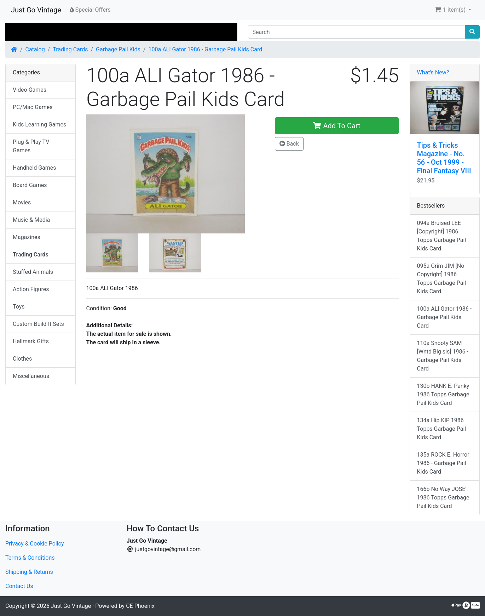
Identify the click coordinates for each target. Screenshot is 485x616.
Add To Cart (336, 125)
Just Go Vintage (36, 10)
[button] (453, 10)
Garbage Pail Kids (118, 49)
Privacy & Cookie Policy (34, 543)
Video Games (29, 89)
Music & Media (31, 219)
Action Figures (31, 289)
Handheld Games (34, 167)
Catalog (35, 49)
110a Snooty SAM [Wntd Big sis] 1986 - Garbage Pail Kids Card (442, 356)
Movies (22, 202)
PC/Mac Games (33, 107)
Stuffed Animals (33, 272)
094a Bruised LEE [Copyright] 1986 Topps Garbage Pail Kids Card (441, 236)
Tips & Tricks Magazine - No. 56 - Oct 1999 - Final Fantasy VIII (444, 158)
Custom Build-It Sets (38, 324)
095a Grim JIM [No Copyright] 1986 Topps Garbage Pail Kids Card (441, 278)
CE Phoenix (140, 606)
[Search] (357, 32)
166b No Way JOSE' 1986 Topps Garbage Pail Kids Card (443, 497)
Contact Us (19, 586)
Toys (19, 306)
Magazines (26, 237)
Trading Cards (70, 49)
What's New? (433, 72)
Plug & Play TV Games (31, 146)
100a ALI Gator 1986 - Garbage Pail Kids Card (205, 49)
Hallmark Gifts (31, 341)
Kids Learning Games (39, 124)
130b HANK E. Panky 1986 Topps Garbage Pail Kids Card (443, 394)
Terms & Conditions (30, 557)
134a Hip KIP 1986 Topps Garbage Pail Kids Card (441, 429)
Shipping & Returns (29, 572)
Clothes (22, 358)
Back (289, 143)
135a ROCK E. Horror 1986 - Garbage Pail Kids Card (443, 463)
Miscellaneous (31, 376)
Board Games (30, 185)
